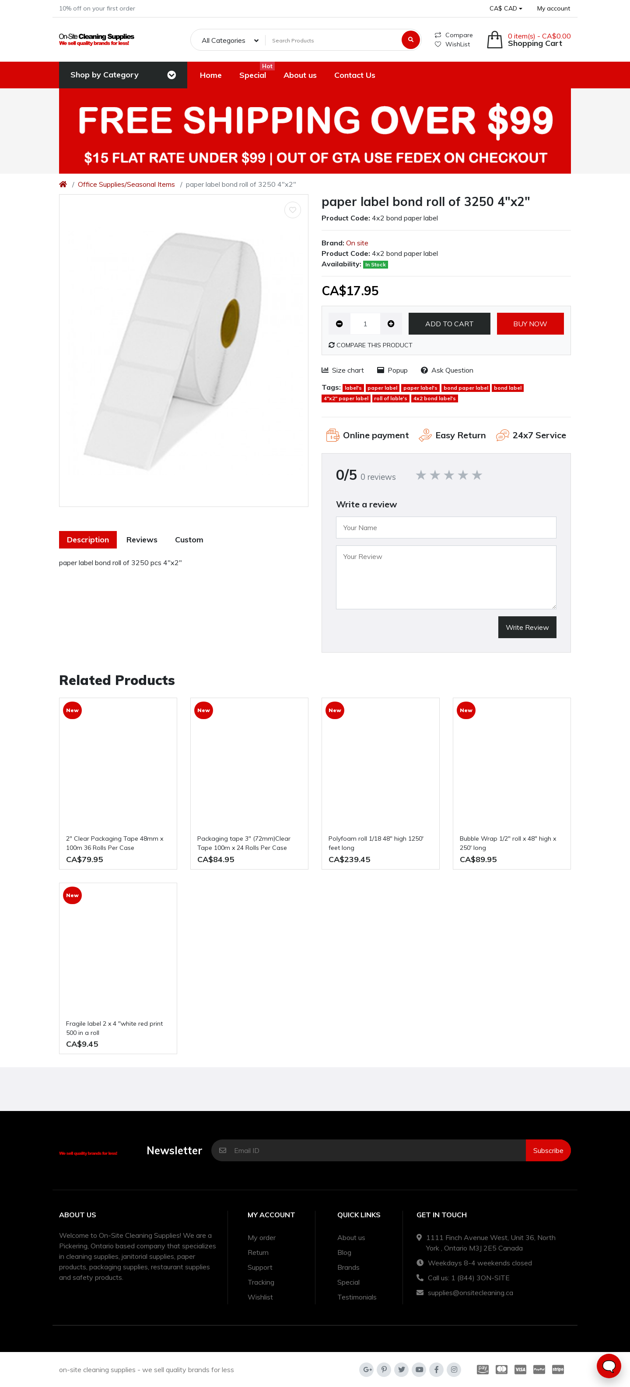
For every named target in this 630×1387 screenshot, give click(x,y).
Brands (348, 1267)
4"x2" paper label (346, 398)
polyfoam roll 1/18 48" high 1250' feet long (376, 843)
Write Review (527, 627)
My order (262, 1237)
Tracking (261, 1282)
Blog (344, 1252)
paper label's (420, 387)
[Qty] (365, 324)
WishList (452, 44)
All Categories (223, 40)
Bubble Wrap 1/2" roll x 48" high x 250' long (508, 843)
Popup (392, 370)
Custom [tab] (189, 540)
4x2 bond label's (434, 398)
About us (351, 1237)
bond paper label (466, 387)
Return (258, 1252)
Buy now (530, 323)
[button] (506, 8)
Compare (454, 35)
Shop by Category (104, 75)
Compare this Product (371, 345)
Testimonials (357, 1297)
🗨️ (609, 1366)
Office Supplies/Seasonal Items (126, 184)
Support (260, 1267)
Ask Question (447, 370)
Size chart (343, 370)
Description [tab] (88, 540)
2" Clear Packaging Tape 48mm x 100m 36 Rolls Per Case (114, 843)
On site (357, 242)
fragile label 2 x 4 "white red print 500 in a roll (114, 1028)
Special (348, 1282)
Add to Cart (449, 323)
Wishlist (260, 1297)
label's (353, 387)
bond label (508, 387)
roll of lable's (390, 398)
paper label (382, 387)
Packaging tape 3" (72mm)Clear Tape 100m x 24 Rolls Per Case (243, 843)
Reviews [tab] (142, 540)
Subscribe (548, 1150)
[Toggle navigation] (171, 75)
